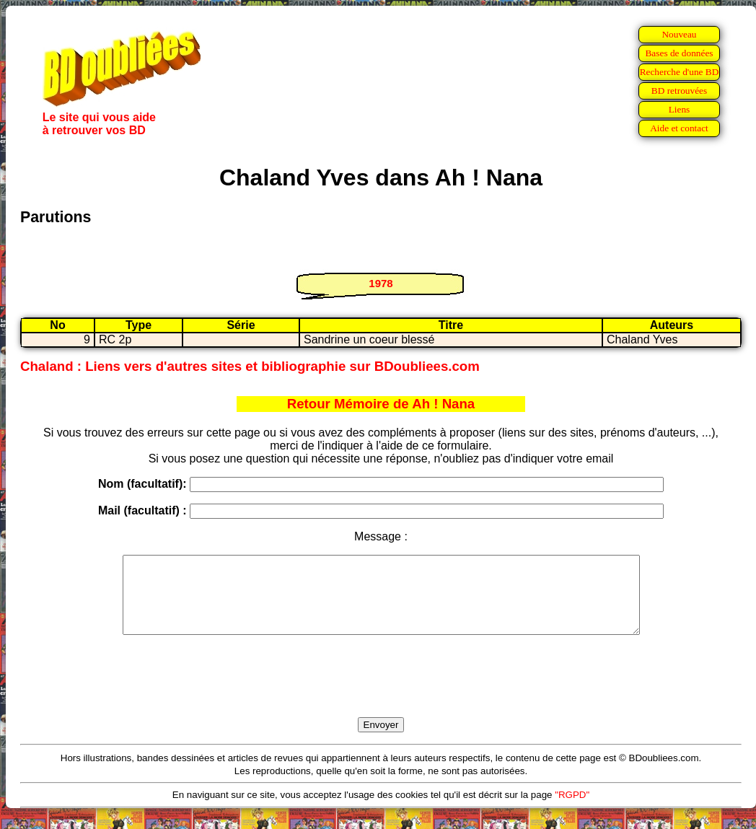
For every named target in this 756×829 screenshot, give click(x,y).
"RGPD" (572, 809)
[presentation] (381, 692)
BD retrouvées (679, 90)
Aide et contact (679, 128)
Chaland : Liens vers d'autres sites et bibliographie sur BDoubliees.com (250, 366)
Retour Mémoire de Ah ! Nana (381, 403)
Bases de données (679, 53)
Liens (679, 109)
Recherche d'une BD (679, 71)
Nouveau (679, 34)
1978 (380, 283)
